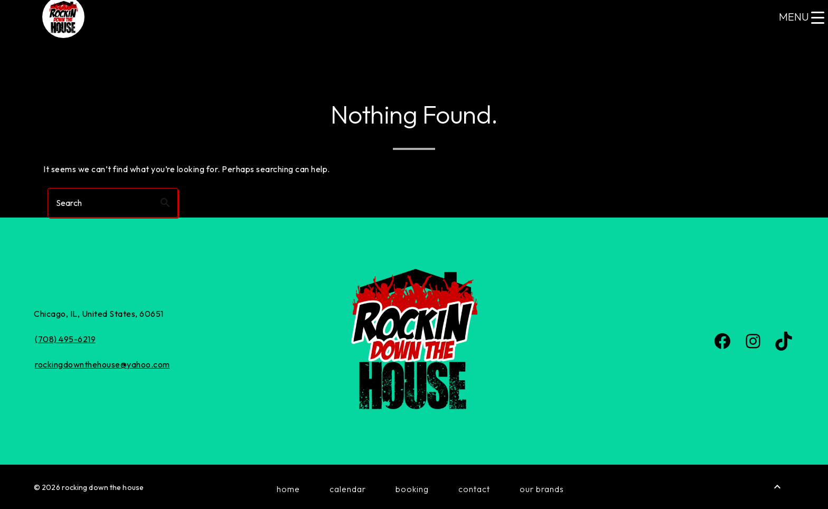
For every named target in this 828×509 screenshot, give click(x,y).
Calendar (348, 489)
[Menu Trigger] (801, 17)
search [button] (165, 202)
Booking (412, 489)
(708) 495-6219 (65, 339)
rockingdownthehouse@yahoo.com (102, 364)
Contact (474, 489)
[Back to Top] (777, 486)
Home (288, 489)
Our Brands (542, 489)
